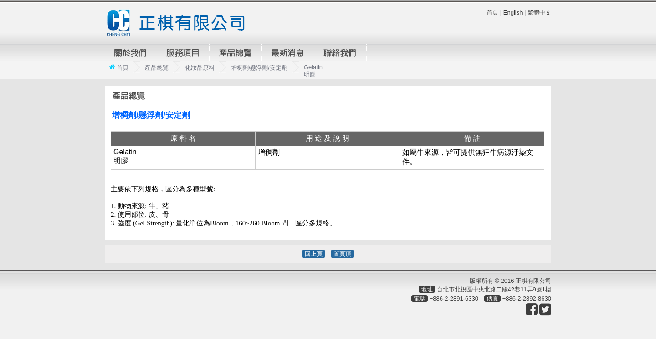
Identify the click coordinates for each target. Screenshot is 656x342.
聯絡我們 (340, 52)
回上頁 (314, 253)
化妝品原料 (200, 67)
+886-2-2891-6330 (454, 298)
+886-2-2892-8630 (526, 298)
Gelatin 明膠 (313, 71)
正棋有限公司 (179, 23)
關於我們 (131, 52)
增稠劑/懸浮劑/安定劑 (259, 67)
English (513, 12)
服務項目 (183, 52)
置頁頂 (342, 253)
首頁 (492, 12)
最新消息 (288, 52)
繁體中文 (539, 12)
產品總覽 (235, 52)
